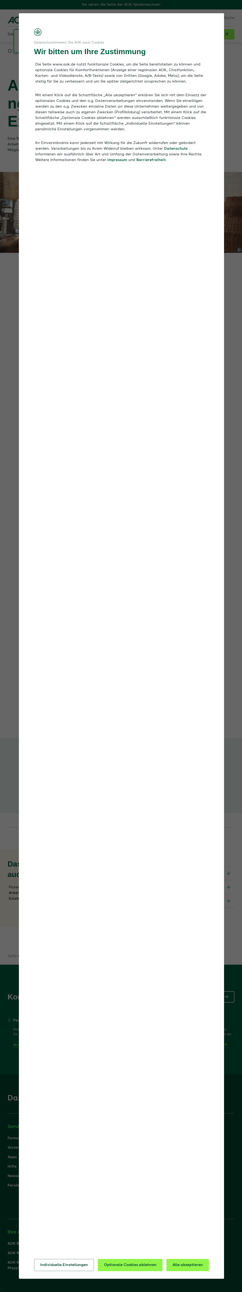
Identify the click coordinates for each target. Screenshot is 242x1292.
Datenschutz (176, 149)
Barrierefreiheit (151, 160)
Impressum (117, 160)
